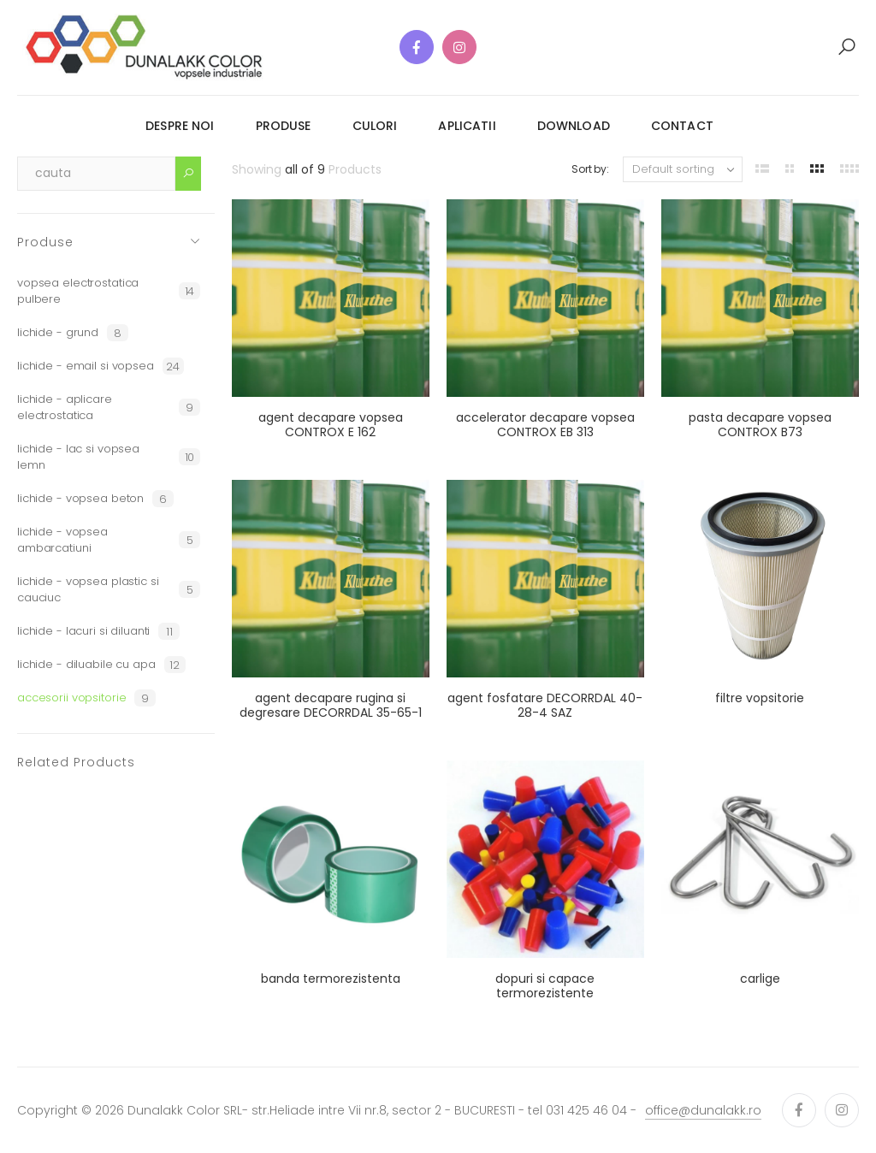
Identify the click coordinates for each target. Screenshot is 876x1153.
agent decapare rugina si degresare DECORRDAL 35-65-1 (331, 705)
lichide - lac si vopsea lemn (108, 457)
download (573, 125)
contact (682, 125)
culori (375, 125)
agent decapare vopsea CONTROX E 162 (330, 425)
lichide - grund (72, 332)
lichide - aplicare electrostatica (108, 407)
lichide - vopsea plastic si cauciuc (108, 589)
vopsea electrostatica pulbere (108, 291)
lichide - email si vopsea (100, 366)
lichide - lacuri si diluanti (98, 631)
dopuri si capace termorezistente (545, 986)
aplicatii (466, 125)
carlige (760, 978)
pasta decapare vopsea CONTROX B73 (760, 425)
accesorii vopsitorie (86, 698)
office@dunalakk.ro (703, 1110)
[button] (847, 47)
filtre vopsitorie (759, 698)
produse (283, 125)
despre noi (179, 125)
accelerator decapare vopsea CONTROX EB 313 (545, 425)
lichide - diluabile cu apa (101, 664)
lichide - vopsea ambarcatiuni (108, 540)
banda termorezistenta (330, 978)
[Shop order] (683, 169)
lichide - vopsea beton (95, 498)
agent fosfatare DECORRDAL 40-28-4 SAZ (544, 705)
